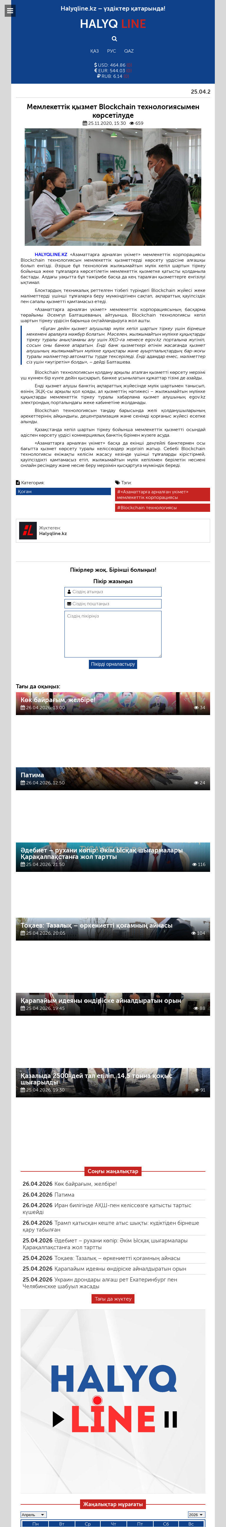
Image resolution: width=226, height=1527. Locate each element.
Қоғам (24, 491)
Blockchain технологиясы (149, 507)
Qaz (129, 51)
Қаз (94, 51)
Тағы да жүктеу (113, 1308)
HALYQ (113, 24)
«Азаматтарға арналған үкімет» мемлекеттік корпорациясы (152, 494)
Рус (111, 51)
